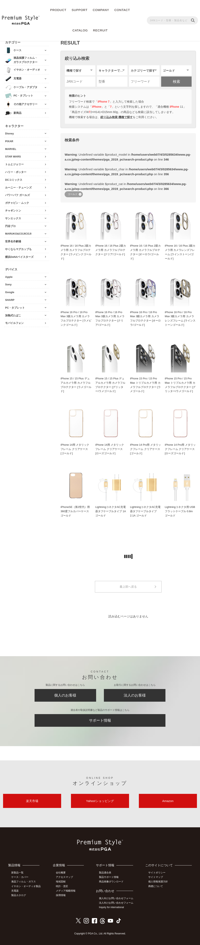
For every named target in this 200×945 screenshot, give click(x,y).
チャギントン (13, 210)
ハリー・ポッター (15, 172)
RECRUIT (100, 30)
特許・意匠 (62, 886)
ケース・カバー (19, 877)
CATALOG (80, 30)
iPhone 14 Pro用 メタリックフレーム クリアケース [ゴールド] (145, 449)
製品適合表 (105, 872)
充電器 (15, 890)
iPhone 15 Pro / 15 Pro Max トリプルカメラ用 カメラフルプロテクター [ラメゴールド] (145, 385)
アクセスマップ (64, 877)
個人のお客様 (65, 695)
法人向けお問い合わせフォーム (116, 902)
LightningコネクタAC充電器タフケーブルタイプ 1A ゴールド (110, 511)
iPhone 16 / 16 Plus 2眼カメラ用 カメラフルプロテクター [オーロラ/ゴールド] (145, 252)
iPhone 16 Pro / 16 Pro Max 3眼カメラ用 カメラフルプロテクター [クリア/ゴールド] (110, 318)
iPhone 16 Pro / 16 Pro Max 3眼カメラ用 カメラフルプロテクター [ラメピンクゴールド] (76, 318)
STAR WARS (13, 156)
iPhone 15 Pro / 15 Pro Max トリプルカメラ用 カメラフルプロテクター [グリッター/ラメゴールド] (180, 385)
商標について (155, 886)
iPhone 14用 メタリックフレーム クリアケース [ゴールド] (75, 449)
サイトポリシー (156, 872)
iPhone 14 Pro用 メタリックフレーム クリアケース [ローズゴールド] (180, 449)
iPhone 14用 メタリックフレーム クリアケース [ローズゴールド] (109, 449)
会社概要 (61, 872)
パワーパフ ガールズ (17, 195)
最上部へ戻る (128, 586)
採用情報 (61, 895)
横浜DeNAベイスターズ (19, 256)
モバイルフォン (14, 323)
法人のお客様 (135, 695)
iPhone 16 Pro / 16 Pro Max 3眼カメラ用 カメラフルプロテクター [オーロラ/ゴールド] (145, 318)
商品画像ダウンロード (111, 881)
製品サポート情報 (109, 877)
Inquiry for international (111, 907)
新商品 (17, 112)
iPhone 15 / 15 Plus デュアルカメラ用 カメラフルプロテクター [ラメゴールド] (76, 385)
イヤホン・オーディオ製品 (26, 886)
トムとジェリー (14, 164)
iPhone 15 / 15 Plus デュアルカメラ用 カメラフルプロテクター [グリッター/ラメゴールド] (110, 385)
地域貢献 (61, 881)
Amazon (167, 801)
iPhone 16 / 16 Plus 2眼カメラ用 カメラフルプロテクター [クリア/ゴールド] (110, 250)
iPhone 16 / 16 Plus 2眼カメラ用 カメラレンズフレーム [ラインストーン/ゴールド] (180, 252)
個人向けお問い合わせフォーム (116, 898)
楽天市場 (32, 801)
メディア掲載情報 (65, 890)
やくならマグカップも (18, 249)
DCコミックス (13, 179)
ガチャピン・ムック (17, 202)
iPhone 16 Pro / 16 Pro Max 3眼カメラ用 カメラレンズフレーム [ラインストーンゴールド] (180, 318)
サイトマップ (155, 877)
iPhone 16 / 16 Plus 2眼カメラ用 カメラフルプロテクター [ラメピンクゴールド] (76, 252)
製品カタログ (18, 895)
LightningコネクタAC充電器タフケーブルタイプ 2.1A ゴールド (145, 511)
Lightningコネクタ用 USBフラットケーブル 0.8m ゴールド (180, 511)
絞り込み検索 (77, 58)
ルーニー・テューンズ (18, 187)
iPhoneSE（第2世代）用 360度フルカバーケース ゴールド (75, 511)
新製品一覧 (17, 872)
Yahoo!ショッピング (100, 801)
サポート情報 (100, 720)
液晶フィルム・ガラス (23, 881)
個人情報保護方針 (158, 881)
